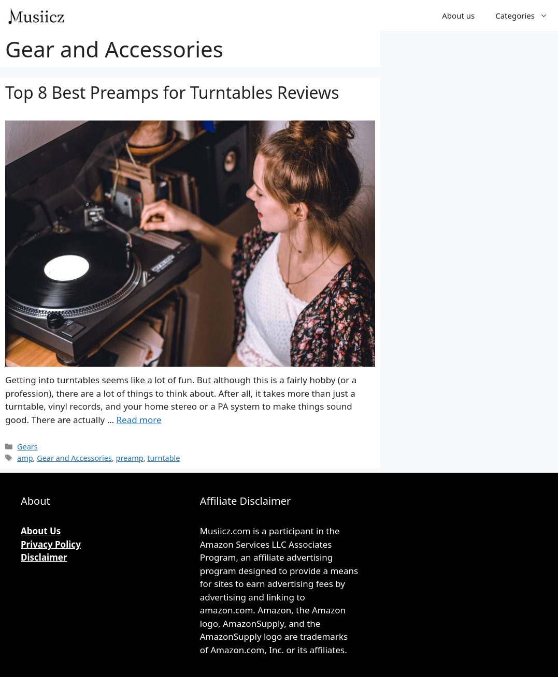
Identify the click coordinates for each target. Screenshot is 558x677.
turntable (163, 458)
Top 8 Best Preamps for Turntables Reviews (172, 92)
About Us (41, 531)
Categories (526, 15)
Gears (27, 447)
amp (25, 458)
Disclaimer (44, 557)
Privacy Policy (51, 544)
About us (458, 15)
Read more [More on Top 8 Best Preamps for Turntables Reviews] (139, 420)
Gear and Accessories (74, 458)
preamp (130, 458)
